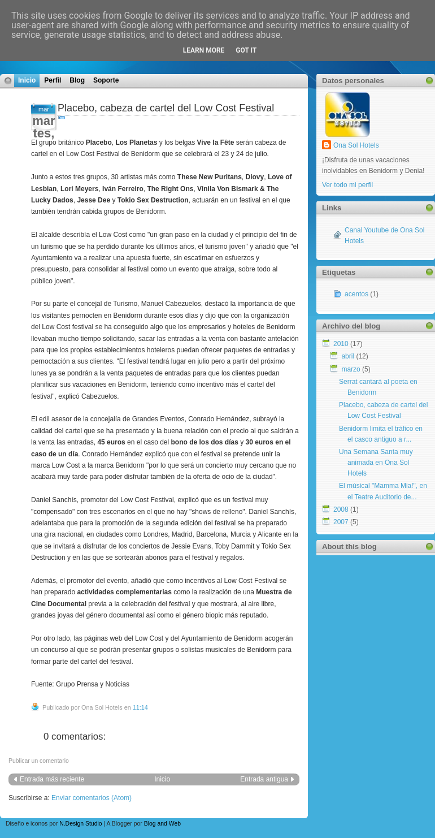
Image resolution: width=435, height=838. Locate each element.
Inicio (27, 80)
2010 (341, 344)
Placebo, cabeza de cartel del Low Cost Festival (166, 108)
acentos (356, 294)
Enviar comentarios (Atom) (91, 798)
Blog (77, 80)
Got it (246, 50)
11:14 (140, 707)
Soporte (106, 80)
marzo (350, 369)
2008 (341, 509)
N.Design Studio (80, 823)
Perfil (52, 80)
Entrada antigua (264, 779)
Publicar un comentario (38, 761)
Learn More (204, 50)
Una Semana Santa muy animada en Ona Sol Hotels (376, 462)
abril (347, 356)
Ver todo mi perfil (347, 185)
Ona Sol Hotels (356, 145)
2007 (341, 522)
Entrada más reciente (52, 779)
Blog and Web (162, 823)
